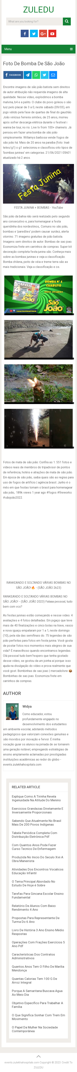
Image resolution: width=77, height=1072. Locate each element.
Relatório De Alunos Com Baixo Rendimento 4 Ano (34, 907)
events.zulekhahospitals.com (22, 1062)
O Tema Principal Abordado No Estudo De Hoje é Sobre (33, 883)
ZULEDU (38, 10)
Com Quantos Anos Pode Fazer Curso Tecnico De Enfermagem (34, 847)
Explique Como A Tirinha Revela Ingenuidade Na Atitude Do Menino (36, 798)
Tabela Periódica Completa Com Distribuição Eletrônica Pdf (34, 834)
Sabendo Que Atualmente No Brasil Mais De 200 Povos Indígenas (36, 822)
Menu (8, 49)
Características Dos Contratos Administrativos (33, 956)
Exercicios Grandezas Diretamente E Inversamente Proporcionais (37, 810)
